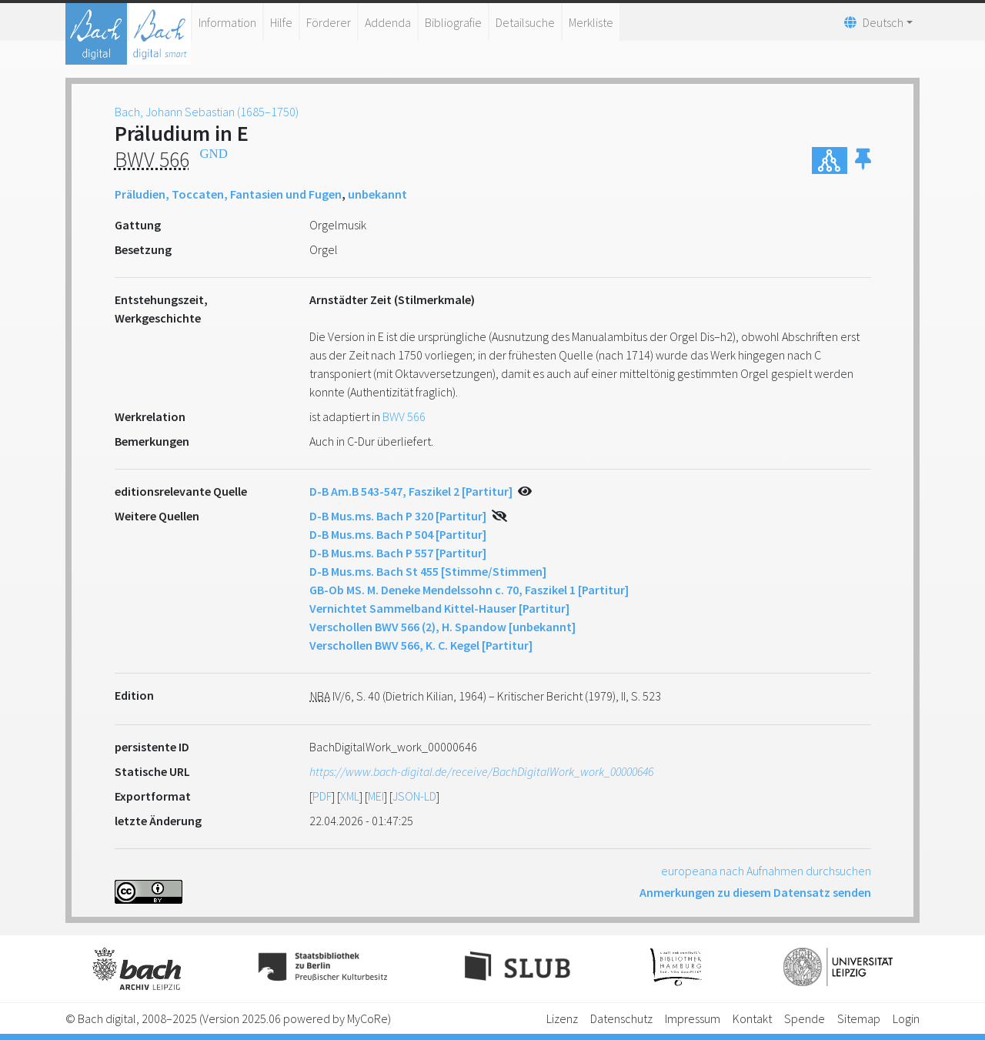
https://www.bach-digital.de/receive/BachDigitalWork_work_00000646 (481, 771)
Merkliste (591, 22)
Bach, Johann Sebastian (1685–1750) (207, 111)
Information (227, 22)
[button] (863, 160)
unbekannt (377, 194)
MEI (376, 796)
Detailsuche (525, 22)
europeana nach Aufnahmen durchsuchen (766, 870)
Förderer (328, 22)
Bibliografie (453, 22)
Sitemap (858, 1018)
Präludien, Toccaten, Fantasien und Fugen (228, 194)
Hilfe (281, 22)
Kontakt (752, 1018)
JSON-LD (414, 796)
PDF (322, 796)
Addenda (388, 22)
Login (906, 1018)
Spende (804, 1018)
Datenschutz (621, 1018)
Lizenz (562, 1018)
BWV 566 (404, 416)
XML (349, 796)
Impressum (692, 1018)
